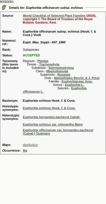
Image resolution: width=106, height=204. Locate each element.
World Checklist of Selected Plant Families (54, 15)
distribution (30, 144)
